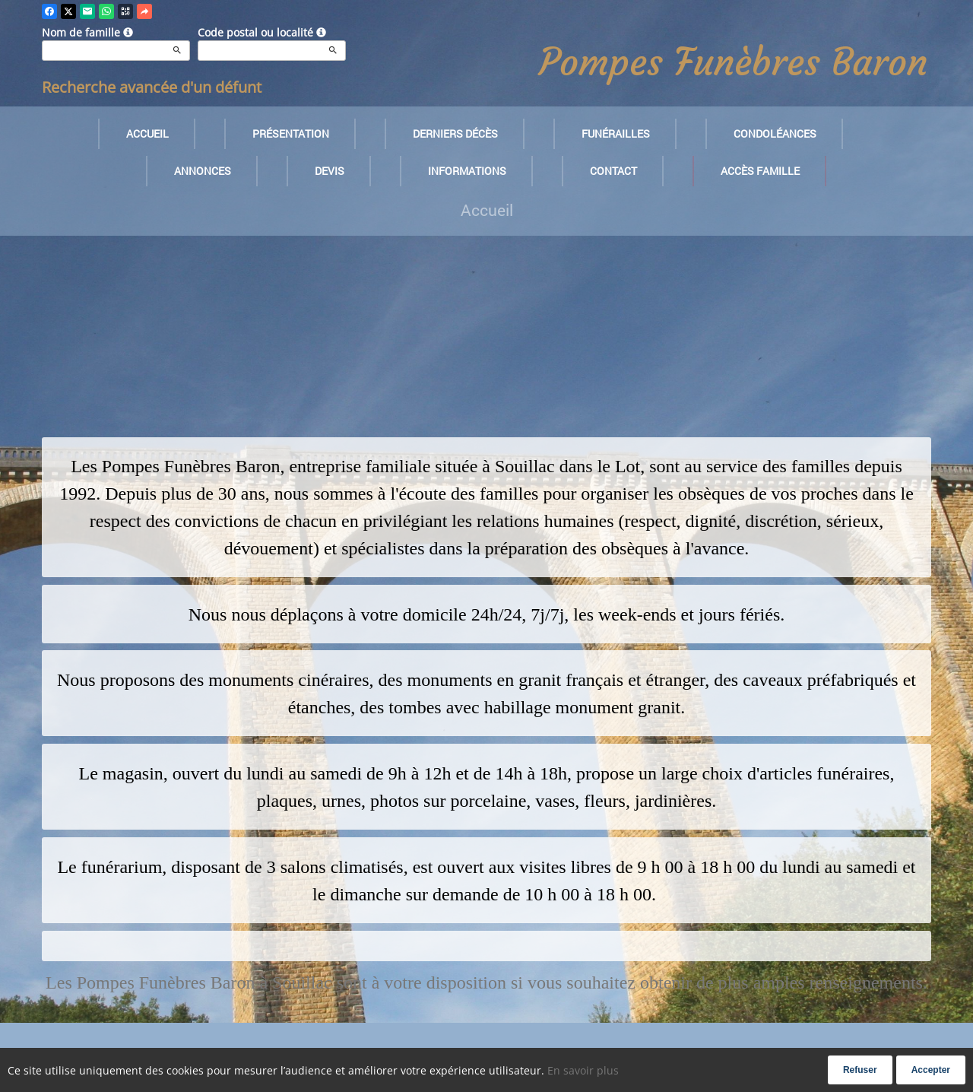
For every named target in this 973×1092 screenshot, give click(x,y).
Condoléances (775, 133)
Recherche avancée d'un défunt (151, 87)
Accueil (147, 133)
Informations (467, 170)
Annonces (202, 170)
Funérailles (616, 133)
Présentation (290, 133)
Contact (613, 170)
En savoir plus (583, 1070)
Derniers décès (455, 133)
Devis (329, 170)
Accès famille (760, 170)
